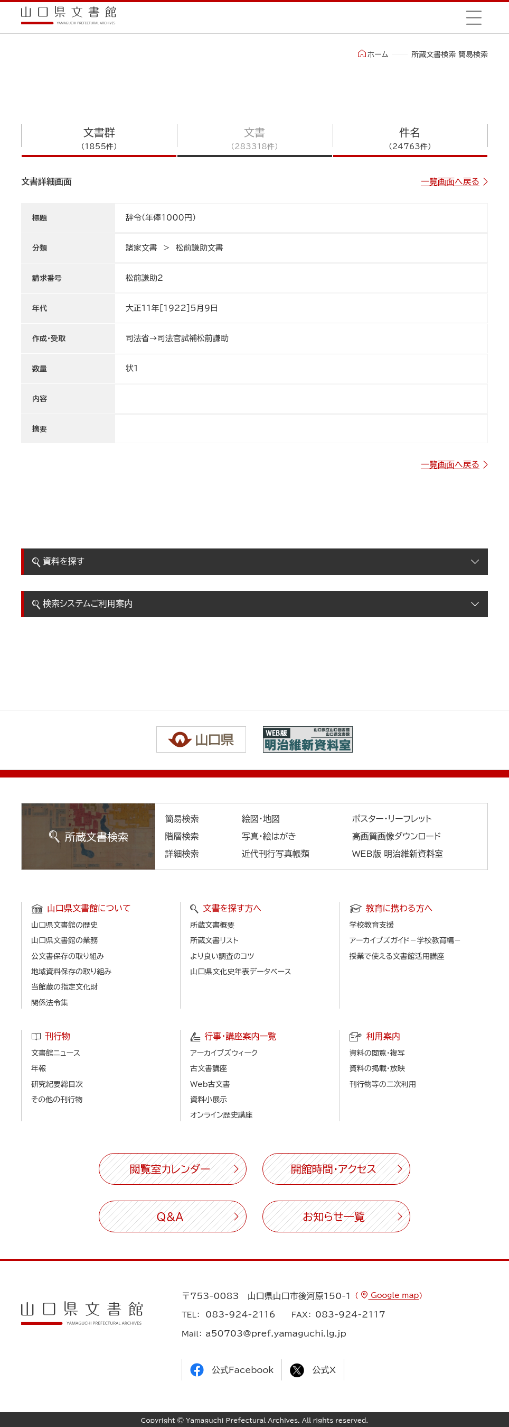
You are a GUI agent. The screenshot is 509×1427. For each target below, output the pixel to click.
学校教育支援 (372, 925)
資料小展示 (208, 1099)
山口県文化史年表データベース (240, 971)
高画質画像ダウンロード (396, 836)
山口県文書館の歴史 (64, 925)
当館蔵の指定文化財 (64, 987)
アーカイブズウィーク (224, 1053)
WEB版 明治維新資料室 (398, 853)
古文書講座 (208, 1068)
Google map (393, 1295)
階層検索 (182, 836)
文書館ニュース (55, 1053)
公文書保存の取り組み (67, 956)
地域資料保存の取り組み (71, 971)
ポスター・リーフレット (392, 819)
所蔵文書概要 (212, 925)
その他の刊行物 (56, 1099)
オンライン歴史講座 (221, 1115)
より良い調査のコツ (222, 956)
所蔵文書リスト (214, 940)
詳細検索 (182, 853)
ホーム (373, 54)
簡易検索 (182, 819)
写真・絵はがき (269, 836)
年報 (38, 1068)
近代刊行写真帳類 (275, 853)
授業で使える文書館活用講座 (397, 956)
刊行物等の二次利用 (383, 1084)
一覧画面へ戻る (450, 181)
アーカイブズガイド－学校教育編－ (405, 940)
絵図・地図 (261, 819)
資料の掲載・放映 (377, 1068)
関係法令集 (49, 1003)
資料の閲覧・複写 (377, 1053)
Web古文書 (210, 1084)
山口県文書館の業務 (64, 940)
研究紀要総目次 (57, 1084)
